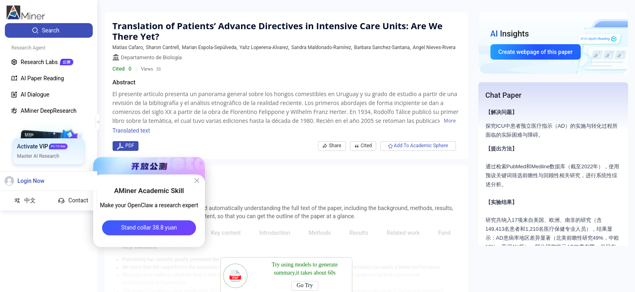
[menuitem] (49, 30)
